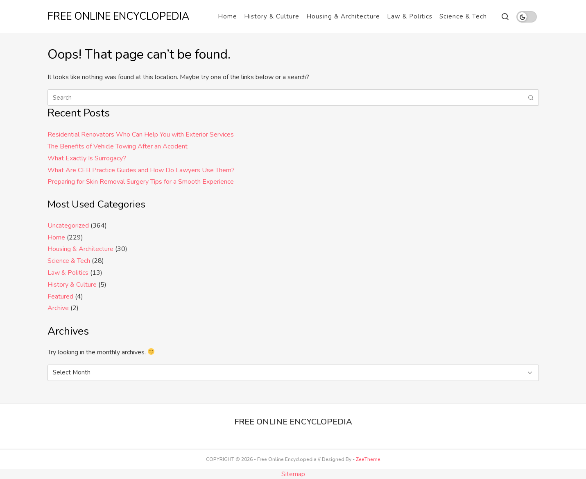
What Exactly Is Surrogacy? (87, 158)
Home (227, 16)
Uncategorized (68, 225)
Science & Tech (463, 16)
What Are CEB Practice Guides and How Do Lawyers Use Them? (141, 170)
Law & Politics (409, 16)
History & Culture (271, 16)
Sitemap (293, 474)
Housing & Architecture (343, 16)
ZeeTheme (368, 459)
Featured (60, 296)
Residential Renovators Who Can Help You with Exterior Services (141, 134)
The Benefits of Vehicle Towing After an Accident (118, 146)
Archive (58, 307)
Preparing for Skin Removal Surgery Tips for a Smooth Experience (141, 181)
